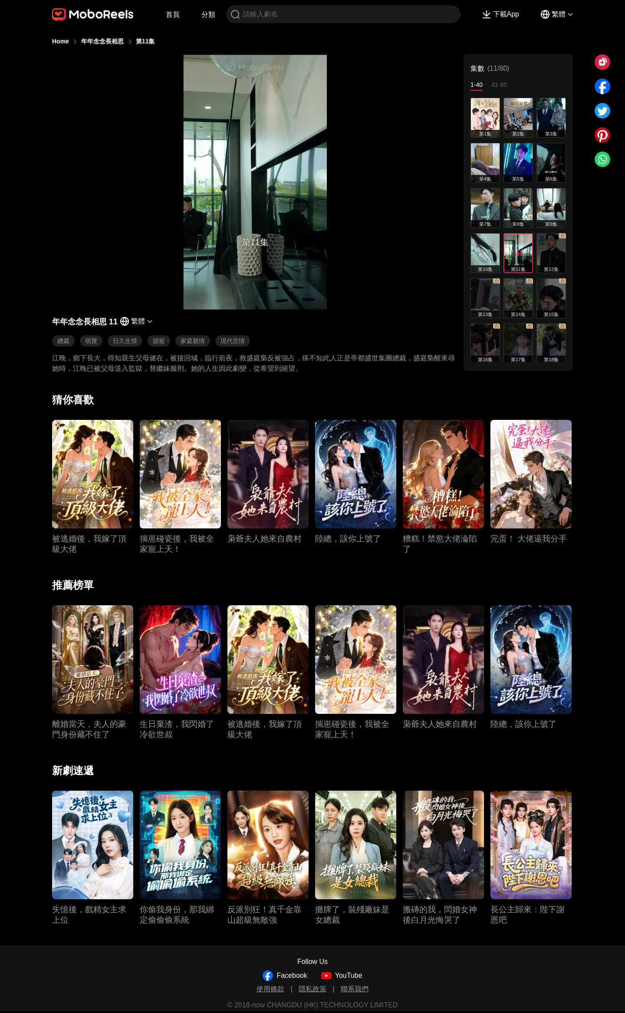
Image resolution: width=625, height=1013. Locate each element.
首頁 (173, 14)
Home (60, 41)
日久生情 (125, 340)
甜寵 (159, 340)
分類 (208, 14)
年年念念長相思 (102, 41)
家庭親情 (193, 340)
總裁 (63, 340)
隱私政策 (312, 989)
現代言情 (232, 340)
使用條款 (270, 989)
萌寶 (91, 340)
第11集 (145, 41)
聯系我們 (354, 989)
